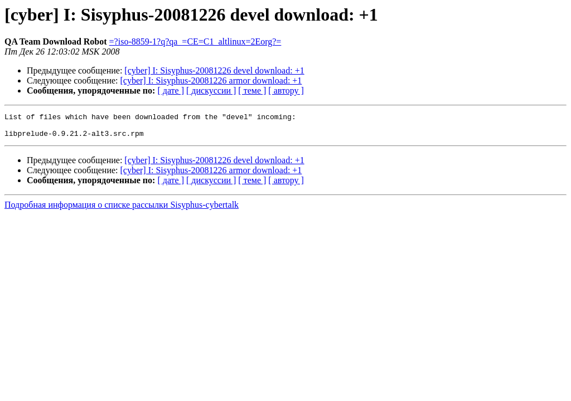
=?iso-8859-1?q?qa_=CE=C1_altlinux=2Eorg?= (195, 41)
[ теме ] (252, 90)
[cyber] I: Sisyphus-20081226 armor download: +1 (211, 80)
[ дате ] (170, 90)
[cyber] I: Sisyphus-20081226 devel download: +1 (214, 70)
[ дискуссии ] (211, 90)
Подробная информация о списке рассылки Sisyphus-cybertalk (121, 209)
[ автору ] (285, 90)
